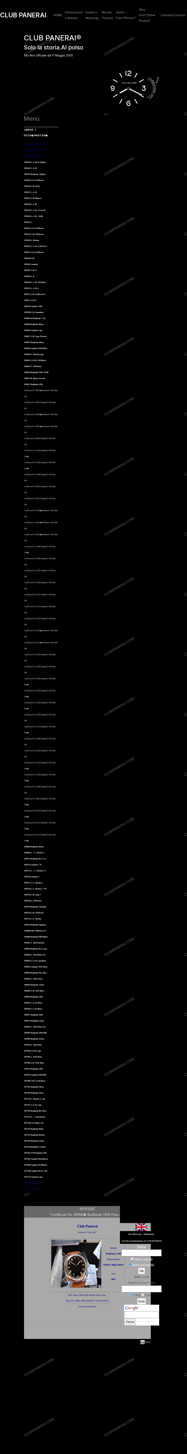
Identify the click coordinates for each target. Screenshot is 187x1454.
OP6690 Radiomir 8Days (34, 847)
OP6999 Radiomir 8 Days (34, 1039)
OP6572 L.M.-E (30, 300)
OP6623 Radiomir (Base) (34, 342)
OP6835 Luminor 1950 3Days (35, 967)
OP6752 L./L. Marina (32, 919)
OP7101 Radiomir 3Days (34, 1087)
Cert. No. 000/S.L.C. (32, 1189)
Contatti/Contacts (173, 15)
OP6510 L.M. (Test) (32, 186)
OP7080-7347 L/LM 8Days (34, 1081)
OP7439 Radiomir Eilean (34, 1141)
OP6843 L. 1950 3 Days (33, 979)
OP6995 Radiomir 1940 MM (35, 1033)
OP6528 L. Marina (31, 240)
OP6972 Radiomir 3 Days (34, 1021)
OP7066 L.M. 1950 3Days (34, 1063)
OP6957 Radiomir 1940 (33, 1015)
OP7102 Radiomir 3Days (34, 1093)
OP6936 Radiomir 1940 (33, 997)
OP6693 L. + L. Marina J (34, 853)
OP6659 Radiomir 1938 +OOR (36, 372)
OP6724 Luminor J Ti (32, 865)
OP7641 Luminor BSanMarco (36, 1159)
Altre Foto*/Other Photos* (147, 15)
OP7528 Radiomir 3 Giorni (35, 1147)
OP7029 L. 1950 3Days (33, 1045)
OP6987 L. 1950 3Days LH (34, 1027)
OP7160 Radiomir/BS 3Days (35, 1111)
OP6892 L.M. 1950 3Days (34, 991)
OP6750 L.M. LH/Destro (34, 913)
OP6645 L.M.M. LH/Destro (35, 360)
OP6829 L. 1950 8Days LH (34, 955)
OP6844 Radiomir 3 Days (34, 985)
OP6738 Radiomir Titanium (35, 907)
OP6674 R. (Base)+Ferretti (34, 378)
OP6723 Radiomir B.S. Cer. (35, 859)
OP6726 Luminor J (31, 877)
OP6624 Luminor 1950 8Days (35, 348)
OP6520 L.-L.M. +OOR (33, 216)
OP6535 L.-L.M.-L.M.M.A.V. (35, 246)
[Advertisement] (87, 1331)
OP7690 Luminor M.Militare (35, 1165)
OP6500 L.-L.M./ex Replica (35, 162)
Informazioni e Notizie (73, 15)
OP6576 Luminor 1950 (33, 306)
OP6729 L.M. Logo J (32, 895)
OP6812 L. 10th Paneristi (34, 943)
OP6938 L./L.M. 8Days (33, 1009)
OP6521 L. (28, 222)
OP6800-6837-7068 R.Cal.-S (35, 931)
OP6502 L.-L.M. (30, 168)
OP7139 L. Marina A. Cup (34, 1099)
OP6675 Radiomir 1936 (33, 384)
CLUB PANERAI (24, 15)
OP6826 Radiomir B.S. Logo (35, 949)
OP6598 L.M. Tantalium (33, 312)
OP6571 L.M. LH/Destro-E (35, 294)
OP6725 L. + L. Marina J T (35, 871)
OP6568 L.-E (29, 276)
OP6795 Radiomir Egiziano (35, 925)
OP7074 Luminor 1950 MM (35, 1075)
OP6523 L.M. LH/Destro (34, 234)
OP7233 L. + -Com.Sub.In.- (35, 1117)
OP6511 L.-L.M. (30, 192)
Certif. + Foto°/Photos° (126, 15)
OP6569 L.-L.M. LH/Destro (35, 282)
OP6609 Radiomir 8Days (34, 324)
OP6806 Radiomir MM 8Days (36, 937)
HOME (57, 15)
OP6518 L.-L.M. (30, 204)
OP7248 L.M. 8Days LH (33, 1123)
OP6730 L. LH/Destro (32, 901)
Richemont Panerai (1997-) (34, 156)
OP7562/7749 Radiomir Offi (35, 1153)
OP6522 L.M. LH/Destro (34, 228)
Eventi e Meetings (92, 15)
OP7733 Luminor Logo (33, 1177)
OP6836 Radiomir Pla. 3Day (35, 973)
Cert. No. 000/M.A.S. (32, 1183)
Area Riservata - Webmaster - (141, 1234)
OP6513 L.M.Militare (32, 198)
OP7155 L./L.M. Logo (32, 1105)
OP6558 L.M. (29, 258)
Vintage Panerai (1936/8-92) (35, 144)
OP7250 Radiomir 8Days (34, 1129)
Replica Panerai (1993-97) (34, 150)
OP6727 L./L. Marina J (33, 883)
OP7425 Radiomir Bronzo (34, 1135)
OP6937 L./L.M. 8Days (33, 1003)
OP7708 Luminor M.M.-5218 (35, 1171)
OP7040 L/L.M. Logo (32, 1051)
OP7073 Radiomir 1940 (33, 1069)
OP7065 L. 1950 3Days (33, 1057)
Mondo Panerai (107, 15)
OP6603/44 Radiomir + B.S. (35, 318)
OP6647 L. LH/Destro (32, 366)
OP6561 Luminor (31, 264)
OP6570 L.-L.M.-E (31, 288)
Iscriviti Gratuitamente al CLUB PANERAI (141, 1241)
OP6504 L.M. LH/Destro (34, 180)
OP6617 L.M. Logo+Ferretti (35, 336)
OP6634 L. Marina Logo (33, 354)
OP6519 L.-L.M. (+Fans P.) (35, 210)
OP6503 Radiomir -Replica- (35, 174)
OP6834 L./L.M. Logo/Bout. (35, 961)
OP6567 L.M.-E (30, 270)
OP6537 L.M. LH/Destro (34, 252)
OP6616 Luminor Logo (33, 330)
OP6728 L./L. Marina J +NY (35, 889)
